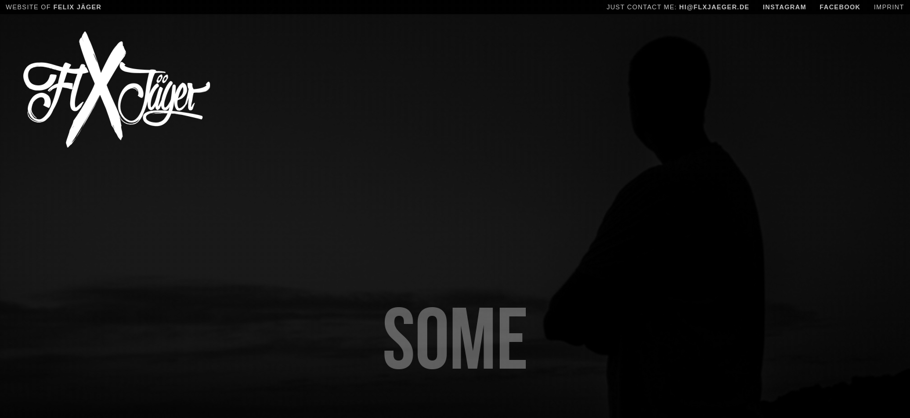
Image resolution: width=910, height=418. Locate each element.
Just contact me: (677, 6)
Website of (54, 6)
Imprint (889, 6)
